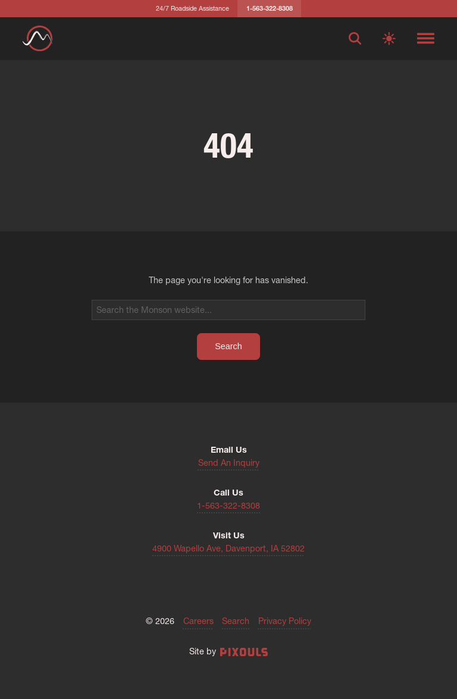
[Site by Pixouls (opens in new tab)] (244, 651)
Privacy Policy (284, 621)
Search (235, 621)
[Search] (229, 310)
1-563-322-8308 (228, 505)
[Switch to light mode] (389, 38)
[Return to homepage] (37, 38)
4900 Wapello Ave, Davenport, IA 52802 (228, 548)
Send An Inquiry (228, 463)
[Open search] (355, 38)
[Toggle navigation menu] (425, 38)
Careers (198, 621)
